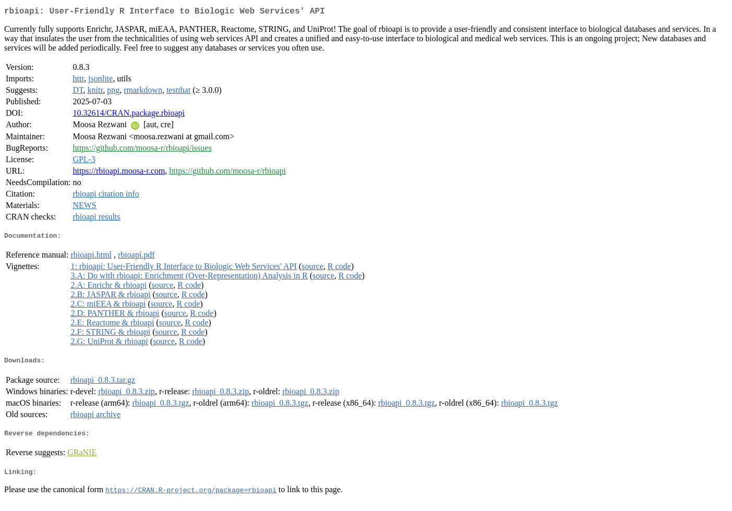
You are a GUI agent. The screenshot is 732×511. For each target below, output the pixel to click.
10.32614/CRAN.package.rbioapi (129, 115)
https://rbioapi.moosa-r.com (119, 172)
